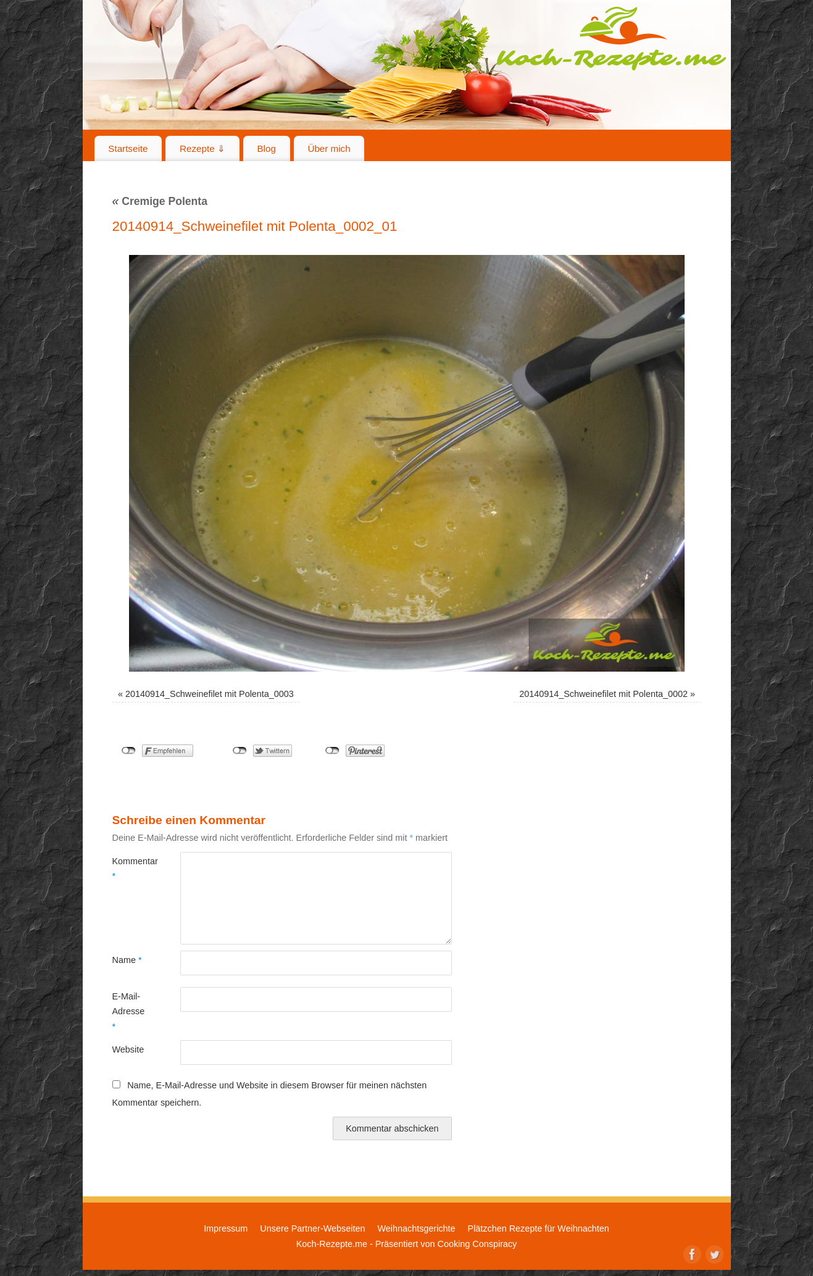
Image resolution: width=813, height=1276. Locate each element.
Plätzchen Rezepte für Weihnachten (538, 1228)
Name (127, 960)
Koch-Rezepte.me (611, 38)
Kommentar (129, 868)
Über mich (328, 148)
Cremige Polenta (160, 201)
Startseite (128, 148)
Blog (266, 148)
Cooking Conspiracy (477, 1244)
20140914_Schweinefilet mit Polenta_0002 (603, 694)
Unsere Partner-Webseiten (312, 1228)
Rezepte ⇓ (202, 148)
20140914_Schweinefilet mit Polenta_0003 (209, 694)
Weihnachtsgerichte (416, 1228)
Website (128, 1049)
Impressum (226, 1228)
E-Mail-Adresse (128, 1011)
